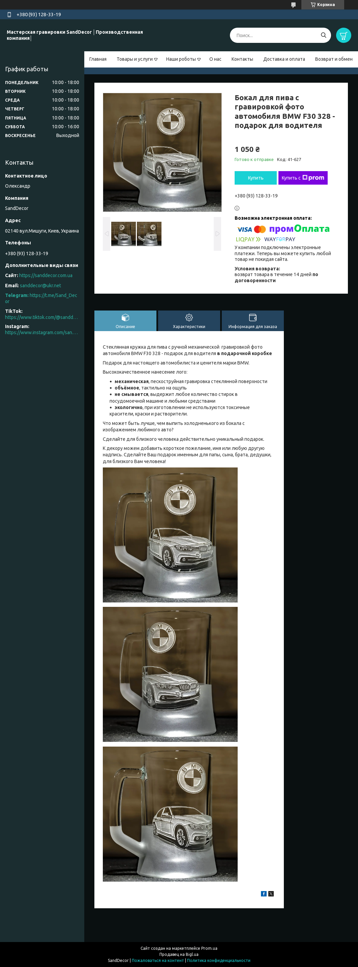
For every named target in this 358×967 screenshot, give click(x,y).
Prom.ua (209, 948)
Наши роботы (181, 59)
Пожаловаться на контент (158, 960)
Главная (98, 59)
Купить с (303, 178)
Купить (256, 178)
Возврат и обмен (334, 59)
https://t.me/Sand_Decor (41, 298)
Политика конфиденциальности (218, 960)
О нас (215, 59)
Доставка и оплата (284, 59)
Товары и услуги (135, 59)
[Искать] (323, 35)
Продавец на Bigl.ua (179, 954)
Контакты (242, 59)
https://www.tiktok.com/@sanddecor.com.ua (42, 317)
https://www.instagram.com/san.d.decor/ (42, 332)
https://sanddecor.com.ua (45, 275)
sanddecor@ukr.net (40, 285)
